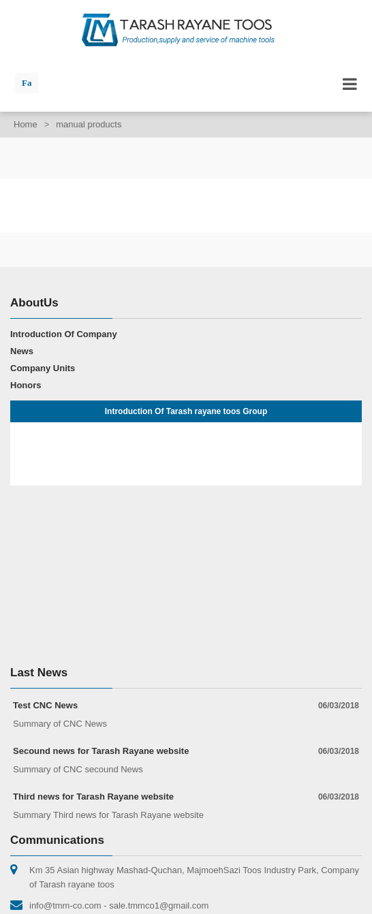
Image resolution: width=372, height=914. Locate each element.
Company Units (42, 368)
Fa (26, 83)
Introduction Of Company (63, 334)
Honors (26, 385)
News (21, 351)
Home (25, 124)
